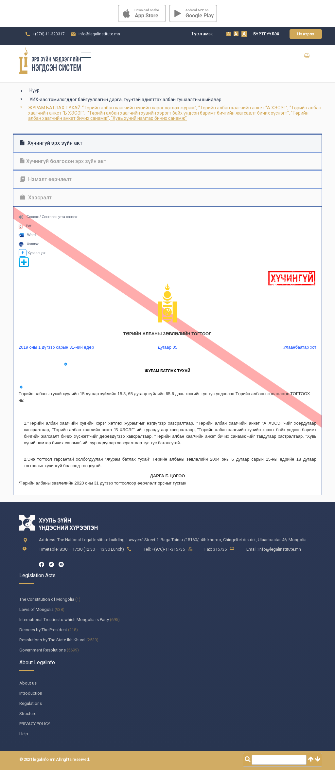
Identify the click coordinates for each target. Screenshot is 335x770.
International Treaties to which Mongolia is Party (64, 619)
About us (28, 683)
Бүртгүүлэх (266, 34)
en (311, 55)
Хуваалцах (32, 253)
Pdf (25, 226)
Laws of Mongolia (36, 609)
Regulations (30, 703)
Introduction (30, 693)
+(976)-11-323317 (49, 34)
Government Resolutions (42, 650)
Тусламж (202, 33)
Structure (27, 713)
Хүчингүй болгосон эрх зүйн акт (63, 161)
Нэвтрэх (305, 34)
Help (23, 733)
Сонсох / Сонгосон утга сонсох (48, 217)
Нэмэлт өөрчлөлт (46, 179)
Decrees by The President (43, 629)
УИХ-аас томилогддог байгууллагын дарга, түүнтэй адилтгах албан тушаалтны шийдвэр (125, 99)
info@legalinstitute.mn (99, 34)
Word (27, 235)
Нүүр (34, 90)
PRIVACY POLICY (34, 723)
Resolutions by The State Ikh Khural (52, 639)
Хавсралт (36, 197)
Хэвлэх (29, 244)
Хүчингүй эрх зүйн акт (51, 143)
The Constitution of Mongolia (46, 599)
